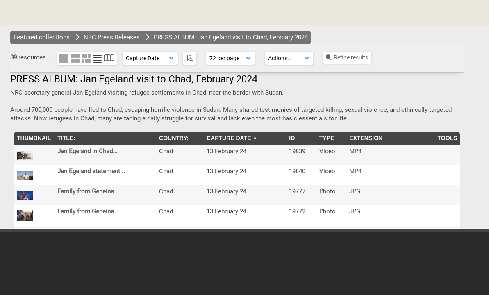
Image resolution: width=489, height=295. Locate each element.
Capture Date (229, 138)
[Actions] (289, 58)
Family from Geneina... (88, 191)
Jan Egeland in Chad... (87, 151)
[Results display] (230, 58)
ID (292, 138)
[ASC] (189, 58)
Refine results (346, 57)
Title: (66, 138)
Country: (174, 138)
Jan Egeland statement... (91, 171)
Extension (365, 138)
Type (326, 138)
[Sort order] (150, 58)
